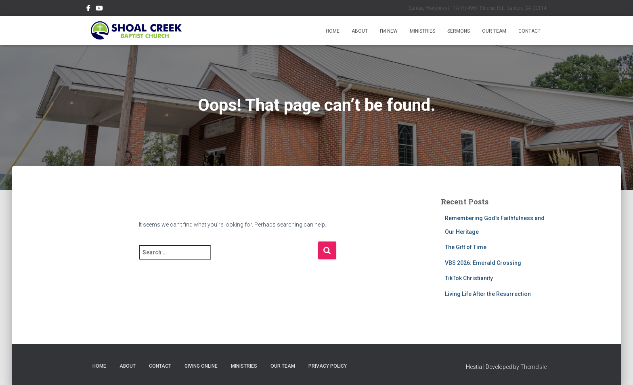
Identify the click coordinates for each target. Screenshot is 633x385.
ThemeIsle (533, 367)
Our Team (494, 31)
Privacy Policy (327, 366)
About (360, 31)
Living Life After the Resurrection (488, 294)
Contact (529, 31)
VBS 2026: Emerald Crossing (483, 263)
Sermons (458, 31)
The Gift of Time (465, 247)
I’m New (389, 31)
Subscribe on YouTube (99, 9)
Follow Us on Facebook (88, 9)
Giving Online (201, 366)
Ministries (422, 31)
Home (333, 31)
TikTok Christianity (469, 278)
